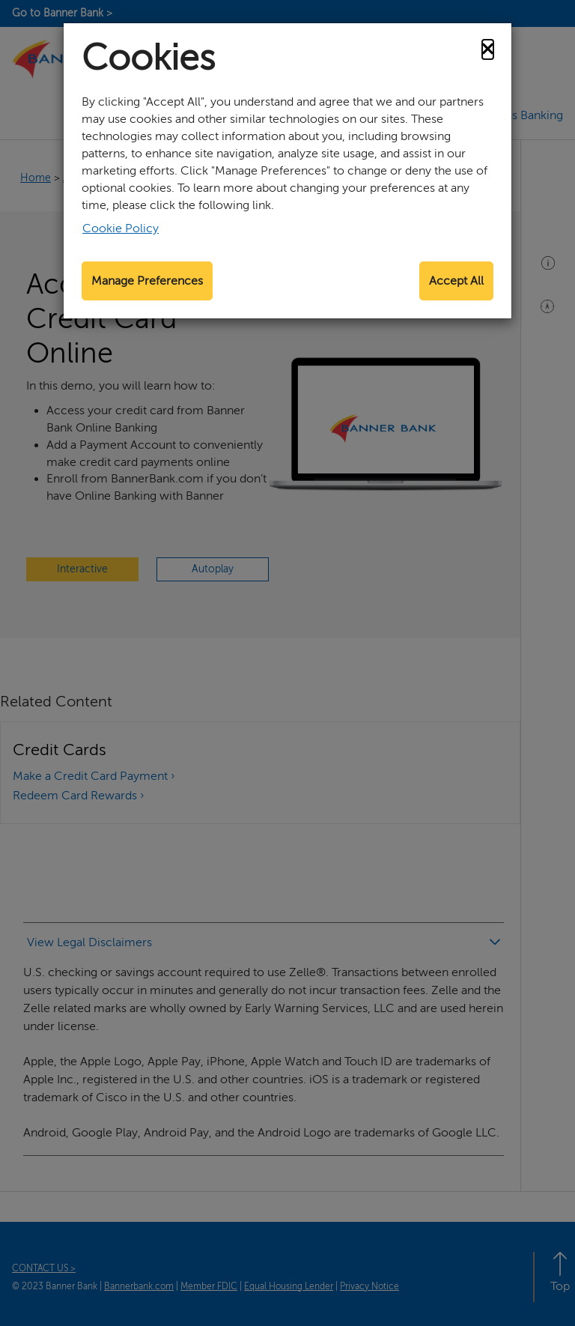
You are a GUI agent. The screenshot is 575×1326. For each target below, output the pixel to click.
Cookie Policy (120, 228)
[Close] (487, 49)
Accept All (456, 281)
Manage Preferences (147, 281)
